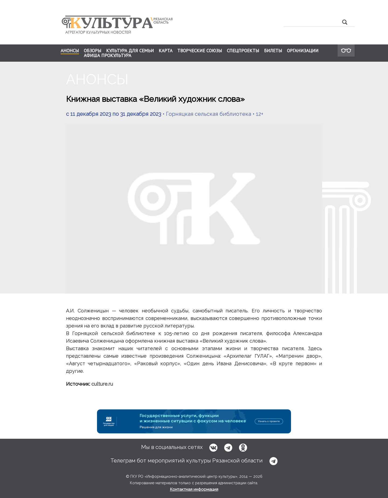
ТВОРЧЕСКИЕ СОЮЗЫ (199, 50)
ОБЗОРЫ (92, 50)
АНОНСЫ (70, 51)
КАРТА (165, 50)
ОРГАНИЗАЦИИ (302, 50)
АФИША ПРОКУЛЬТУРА (107, 55)
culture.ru (102, 384)
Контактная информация (194, 489)
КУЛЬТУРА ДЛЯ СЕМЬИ (130, 50)
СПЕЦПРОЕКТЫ (243, 50)
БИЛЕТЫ (273, 50)
